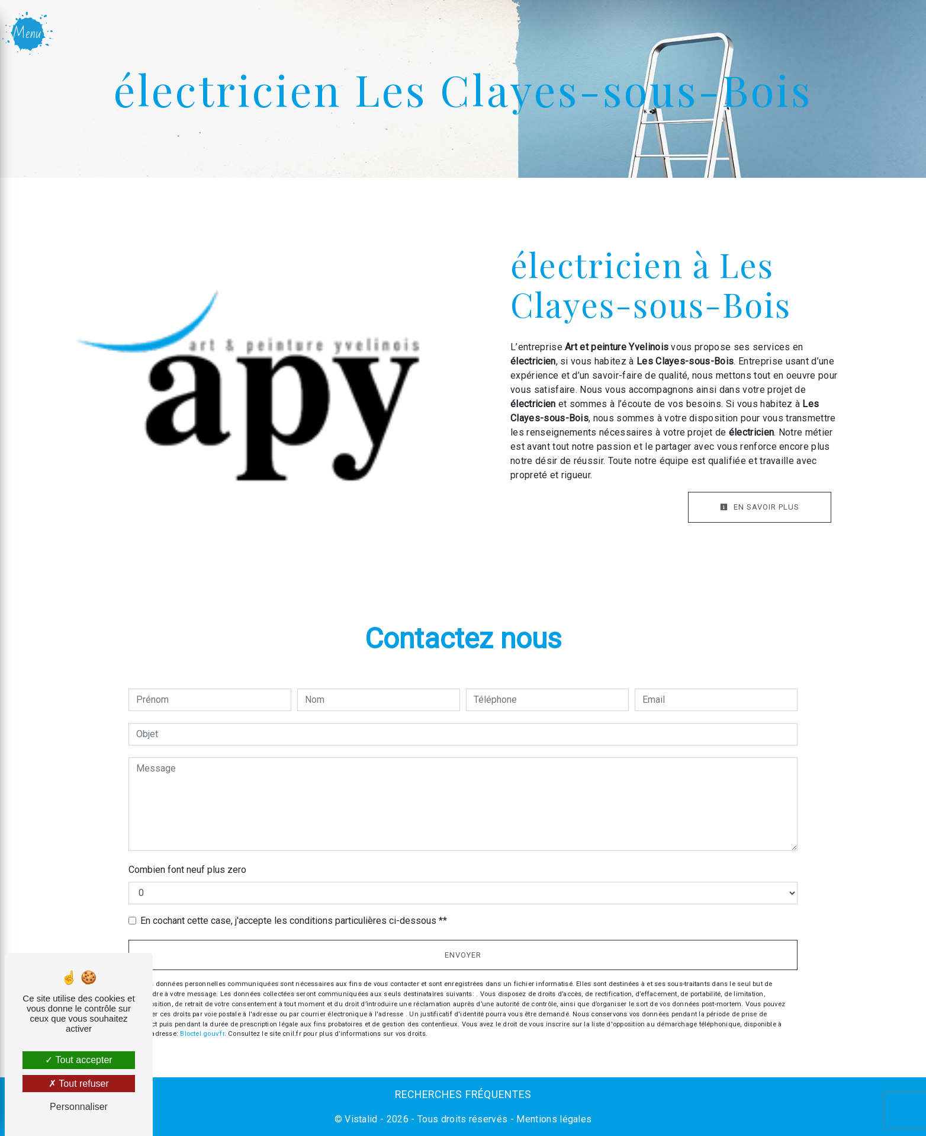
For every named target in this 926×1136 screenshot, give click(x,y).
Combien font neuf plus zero (187, 869)
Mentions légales (552, 1119)
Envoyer (463, 955)
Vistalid (361, 1119)
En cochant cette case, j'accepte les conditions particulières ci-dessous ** (293, 920)
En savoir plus (759, 507)
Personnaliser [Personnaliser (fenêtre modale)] (79, 1107)
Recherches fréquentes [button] (463, 1094)
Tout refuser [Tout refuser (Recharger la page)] (79, 1084)
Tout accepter (78, 1060)
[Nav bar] (28, 33)
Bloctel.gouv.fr (202, 1034)
